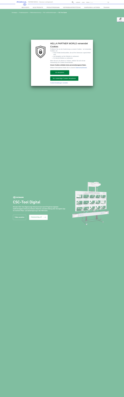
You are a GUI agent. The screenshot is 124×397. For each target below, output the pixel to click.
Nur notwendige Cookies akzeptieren (64, 78)
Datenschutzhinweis (81, 67)
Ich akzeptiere (59, 72)
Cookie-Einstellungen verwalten (59, 83)
